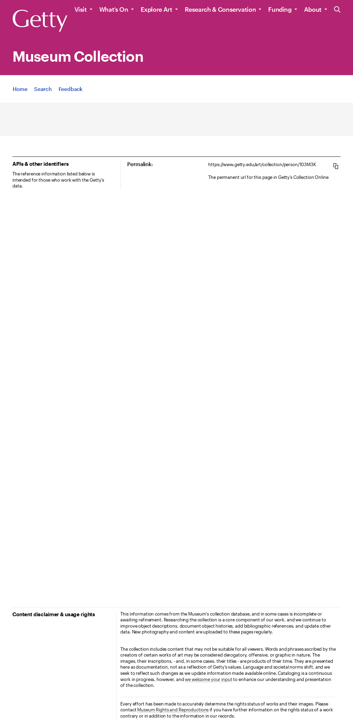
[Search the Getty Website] (337, 9)
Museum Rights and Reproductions (173, 709)
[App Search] (42, 89)
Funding (279, 9)
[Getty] (40, 21)
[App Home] (20, 89)
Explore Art (156, 9)
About (313, 9)
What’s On (113, 9)
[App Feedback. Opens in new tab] (71, 89)
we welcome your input (208, 679)
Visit (80, 9)
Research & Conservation (220, 9)
